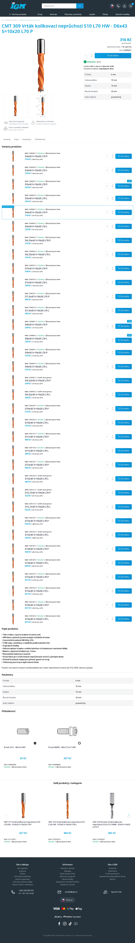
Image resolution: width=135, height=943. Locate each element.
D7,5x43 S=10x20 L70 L (37, 310)
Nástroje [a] (53, 14)
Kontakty (112, 868)
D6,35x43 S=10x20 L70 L (38, 254)
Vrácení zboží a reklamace (22, 885)
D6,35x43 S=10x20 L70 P (38, 240)
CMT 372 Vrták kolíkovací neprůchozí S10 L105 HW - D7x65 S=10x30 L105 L (66, 823)
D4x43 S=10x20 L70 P (36, 156)
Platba (22, 874)
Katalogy (67, 871)
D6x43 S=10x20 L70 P (36, 212)
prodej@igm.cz (71, 892)
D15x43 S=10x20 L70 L (37, 590)
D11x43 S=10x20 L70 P (37, 436)
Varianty (7, 139)
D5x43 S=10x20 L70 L (36, 198)
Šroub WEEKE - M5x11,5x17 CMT (62, 747)
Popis (16, 139)
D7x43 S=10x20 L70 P (36, 268)
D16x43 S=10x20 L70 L (37, 619)
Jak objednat (22, 868)
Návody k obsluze (67, 868)
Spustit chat (116, 892)
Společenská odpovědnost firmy (112, 876)
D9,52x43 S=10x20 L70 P (38, 380)
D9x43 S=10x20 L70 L (36, 366)
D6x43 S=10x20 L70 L (36, 226)
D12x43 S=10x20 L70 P (37, 464)
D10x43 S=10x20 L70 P (37, 408)
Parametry (26, 139)
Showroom (112, 871)
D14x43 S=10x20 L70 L (37, 562)
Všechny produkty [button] (17, 14)
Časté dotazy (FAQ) (67, 874)
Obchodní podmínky (22, 876)
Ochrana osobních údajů (22, 882)
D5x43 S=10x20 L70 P (36, 184)
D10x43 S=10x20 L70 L (37, 422)
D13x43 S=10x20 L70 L (37, 534)
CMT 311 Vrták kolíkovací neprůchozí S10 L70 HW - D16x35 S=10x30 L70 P (22, 823)
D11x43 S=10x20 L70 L (37, 450)
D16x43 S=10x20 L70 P (37, 604)
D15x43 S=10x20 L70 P (37, 576)
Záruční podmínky (22, 879)
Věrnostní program (67, 876)
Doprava (22, 871)
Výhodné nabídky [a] (122, 14)
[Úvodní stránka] (2, 20)
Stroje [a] (40, 14)
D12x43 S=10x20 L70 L (37, 478)
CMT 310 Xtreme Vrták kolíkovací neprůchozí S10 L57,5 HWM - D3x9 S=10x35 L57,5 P (111, 824)
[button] (6, 815)
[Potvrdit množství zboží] (123, 156)
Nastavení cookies (67, 885)
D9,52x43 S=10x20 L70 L (38, 394)
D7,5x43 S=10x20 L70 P (37, 296)
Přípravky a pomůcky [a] (73, 14)
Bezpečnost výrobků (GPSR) (67, 882)
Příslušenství (40, 139)
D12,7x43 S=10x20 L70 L (38, 506)
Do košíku (113, 55)
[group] (15, 106)
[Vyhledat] (80, 6)
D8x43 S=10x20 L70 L (36, 338)
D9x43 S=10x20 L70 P (36, 352)
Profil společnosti (112, 874)
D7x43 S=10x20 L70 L (36, 282)
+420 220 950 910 (26, 890)
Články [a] (105, 14)
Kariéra (112, 879)
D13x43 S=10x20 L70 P (37, 520)
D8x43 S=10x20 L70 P (36, 324)
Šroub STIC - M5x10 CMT (15, 747)
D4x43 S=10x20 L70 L (36, 170)
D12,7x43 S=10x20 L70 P (38, 492)
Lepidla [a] (92, 14)
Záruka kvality (67, 879)
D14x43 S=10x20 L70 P (37, 548)
